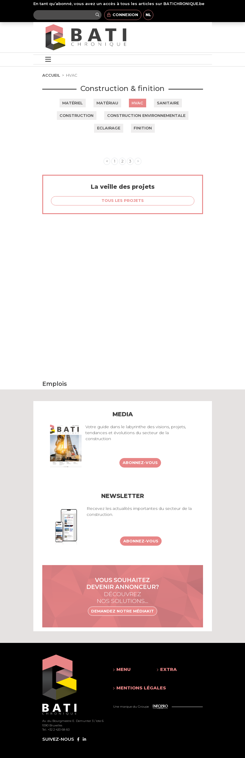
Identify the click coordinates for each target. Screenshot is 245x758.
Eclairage (108, 128)
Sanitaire (168, 102)
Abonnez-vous (140, 462)
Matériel (72, 102)
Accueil (51, 75)
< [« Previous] (107, 161)
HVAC (137, 102)
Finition (143, 128)
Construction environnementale (146, 115)
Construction (76, 115)
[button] (129, 669)
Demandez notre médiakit (122, 611)
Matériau (107, 102)
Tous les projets (123, 200)
